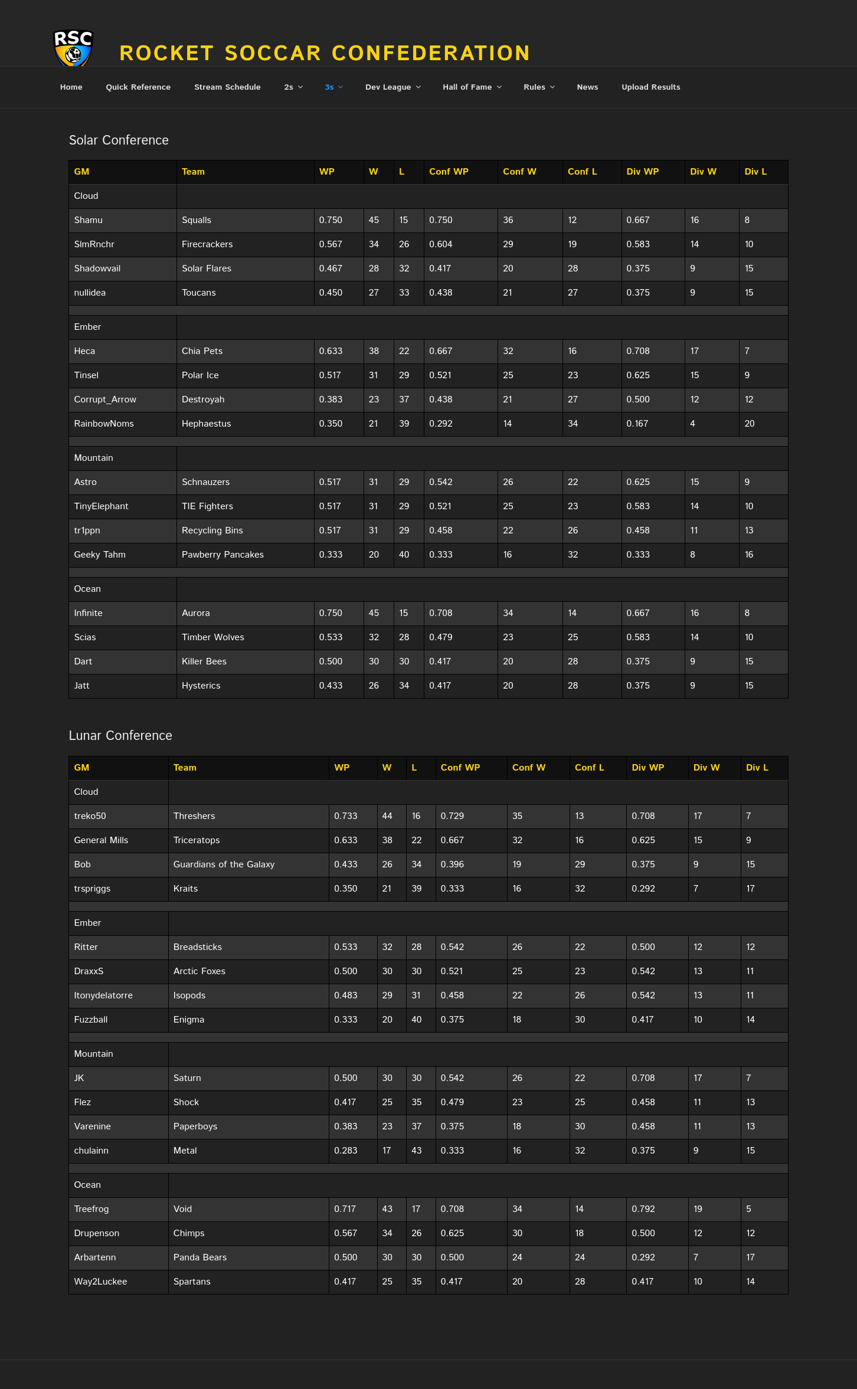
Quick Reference (138, 87)
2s (294, 87)
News (587, 87)
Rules (540, 87)
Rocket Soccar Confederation (325, 54)
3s (335, 87)
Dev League (394, 87)
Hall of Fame (473, 87)
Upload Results (651, 87)
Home (71, 87)
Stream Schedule (227, 87)
